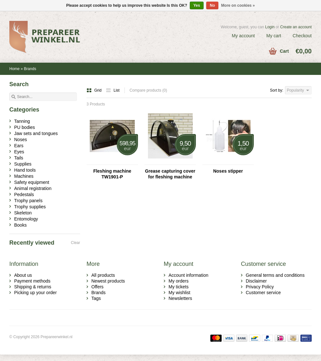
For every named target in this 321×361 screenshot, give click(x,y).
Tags (96, 298)
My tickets (178, 286)
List (113, 90)
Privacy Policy (260, 286)
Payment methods (32, 281)
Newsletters (180, 298)
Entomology (26, 218)
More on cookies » (238, 5)
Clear (75, 242)
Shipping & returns (32, 286)
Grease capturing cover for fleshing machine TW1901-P (170, 174)
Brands (30, 69)
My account (243, 35)
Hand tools (25, 170)
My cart (273, 35)
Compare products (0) (148, 90)
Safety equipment (31, 182)
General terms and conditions (275, 275)
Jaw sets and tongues (36, 133)
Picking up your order (35, 292)
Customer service (263, 292)
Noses (20, 139)
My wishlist (179, 292)
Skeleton (23, 212)
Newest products (108, 281)
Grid (95, 90)
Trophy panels (28, 200)
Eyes (19, 151)
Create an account (296, 27)
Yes (196, 5)
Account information (188, 275)
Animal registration (32, 188)
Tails (18, 157)
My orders (178, 281)
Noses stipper (228, 171)
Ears (18, 145)
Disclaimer (256, 281)
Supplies (23, 164)
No (212, 5)
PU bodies (24, 127)
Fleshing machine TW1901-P (112, 173)
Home (14, 69)
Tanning (22, 121)
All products (103, 275)
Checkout (302, 35)
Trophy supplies (30, 206)
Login (269, 27)
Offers (97, 286)
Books (20, 225)
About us (23, 275)
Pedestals (24, 194)
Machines (23, 176)
